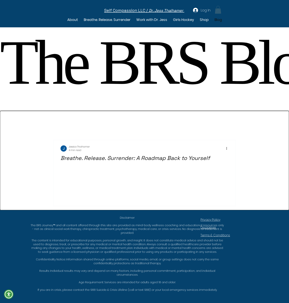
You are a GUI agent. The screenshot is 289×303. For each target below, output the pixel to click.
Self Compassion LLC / (126, 10)
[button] (204, 20)
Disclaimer (208, 227)
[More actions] (228, 148)
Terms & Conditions (215, 235)
